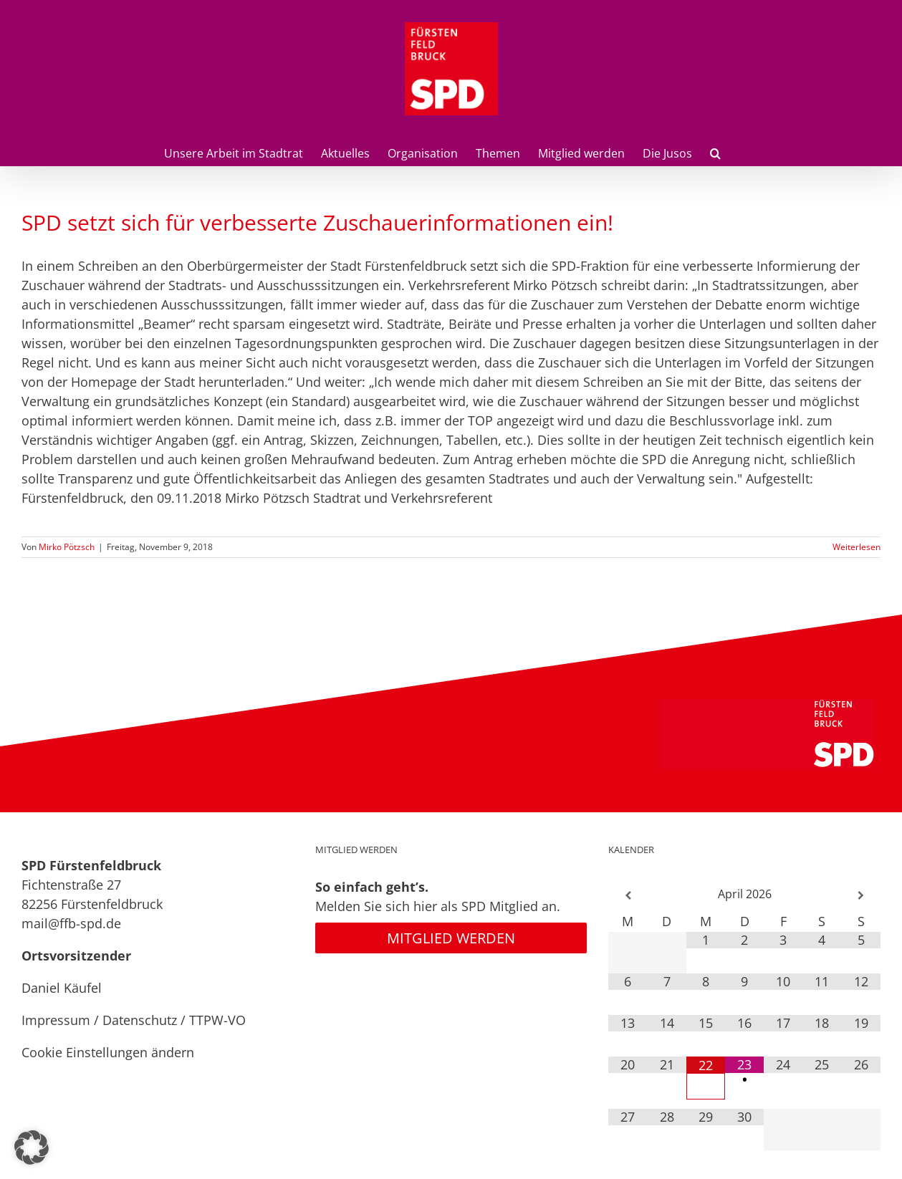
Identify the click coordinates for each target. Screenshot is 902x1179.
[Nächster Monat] (861, 895)
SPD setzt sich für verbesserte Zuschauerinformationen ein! (317, 222)
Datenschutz (139, 1020)
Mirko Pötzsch (67, 547)
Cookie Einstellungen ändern (107, 1052)
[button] (715, 152)
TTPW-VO (217, 1020)
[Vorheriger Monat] (627, 895)
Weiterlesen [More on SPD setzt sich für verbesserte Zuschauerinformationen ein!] (857, 547)
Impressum (55, 1020)
